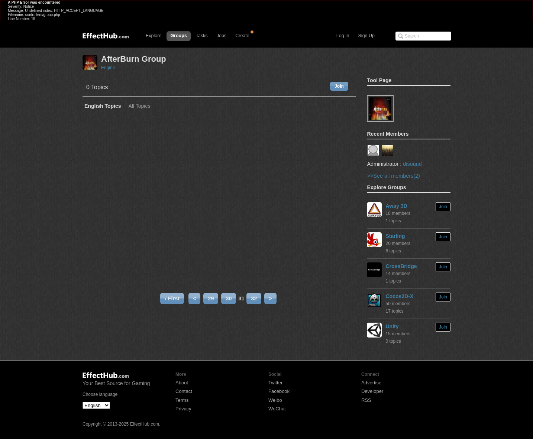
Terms (181, 400)
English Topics (102, 106)
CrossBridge (401, 266)
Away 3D (396, 206)
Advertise (371, 382)
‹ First (172, 298)
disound (412, 164)
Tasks (202, 35)
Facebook (279, 391)
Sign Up (366, 35)
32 (254, 298)
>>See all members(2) (393, 176)
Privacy (183, 408)
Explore (153, 35)
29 (211, 298)
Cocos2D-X (399, 296)
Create (242, 35)
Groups (178, 35)
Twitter (275, 382)
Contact (183, 391)
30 (229, 298)
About (181, 382)
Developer (372, 391)
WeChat (277, 408)
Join (339, 86)
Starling (395, 236)
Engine (108, 67)
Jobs (221, 35)
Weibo (275, 400)
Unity (391, 326)
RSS (366, 400)
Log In (342, 35)
